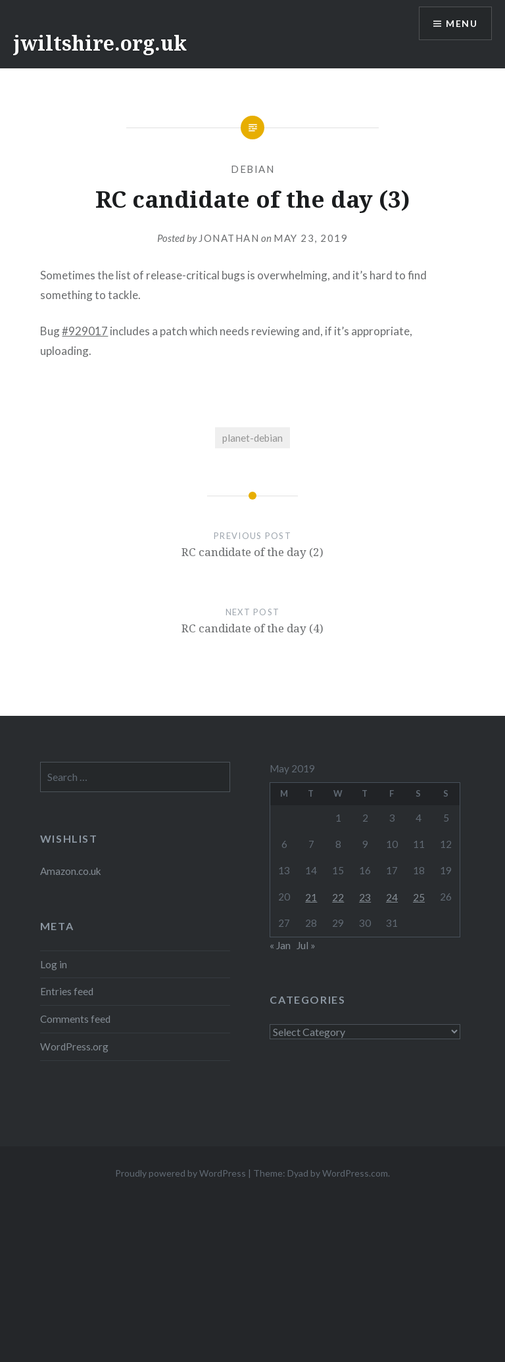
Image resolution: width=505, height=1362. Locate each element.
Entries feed (66, 991)
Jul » (306, 945)
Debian (252, 169)
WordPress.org (74, 1046)
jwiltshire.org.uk (100, 43)
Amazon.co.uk (70, 871)
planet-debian (252, 438)
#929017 (85, 331)
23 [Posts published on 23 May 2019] (365, 897)
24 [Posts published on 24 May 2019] (392, 897)
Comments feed (75, 1019)
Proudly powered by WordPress (180, 1173)
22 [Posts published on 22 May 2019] (338, 897)
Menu (461, 23)
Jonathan (229, 238)
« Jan (280, 945)
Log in (53, 964)
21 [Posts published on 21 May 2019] (311, 897)
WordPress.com (355, 1173)
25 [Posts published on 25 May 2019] (419, 897)
